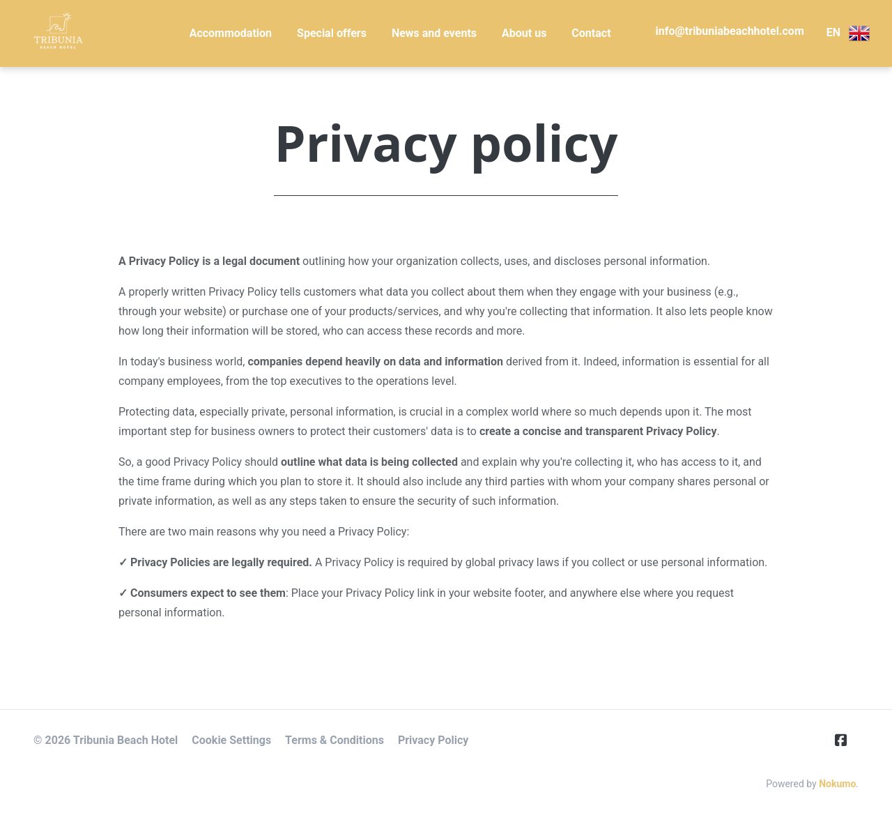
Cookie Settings (231, 740)
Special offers (332, 33)
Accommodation (231, 33)
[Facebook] (847, 740)
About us (524, 33)
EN (848, 33)
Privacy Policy (433, 740)
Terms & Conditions (334, 740)
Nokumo (837, 783)
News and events (434, 33)
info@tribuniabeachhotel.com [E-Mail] (730, 31)
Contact (590, 33)
